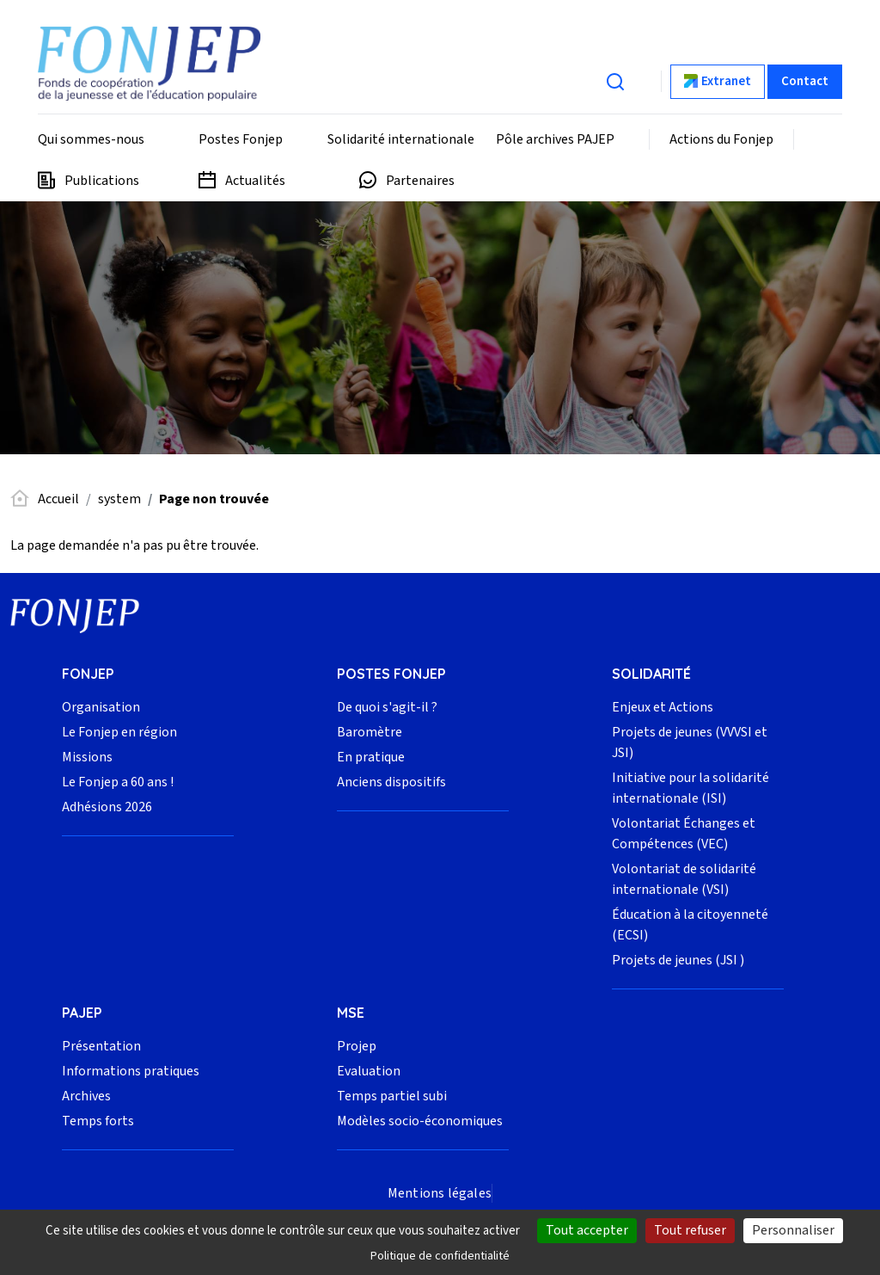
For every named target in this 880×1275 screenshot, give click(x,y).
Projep (356, 1046)
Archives (86, 1096)
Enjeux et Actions (662, 707)
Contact (804, 81)
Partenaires (420, 180)
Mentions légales (440, 1193)
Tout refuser (690, 1230)
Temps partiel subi (392, 1096)
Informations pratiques (130, 1071)
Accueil (58, 499)
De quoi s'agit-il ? (387, 707)
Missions (87, 757)
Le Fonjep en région (119, 732)
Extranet (726, 81)
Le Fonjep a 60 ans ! (118, 782)
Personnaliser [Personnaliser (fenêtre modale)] (793, 1230)
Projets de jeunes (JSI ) (678, 960)
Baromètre (369, 732)
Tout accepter (587, 1230)
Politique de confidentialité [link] (440, 1256)
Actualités (255, 180)
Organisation (101, 707)
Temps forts (98, 1121)
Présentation (101, 1046)
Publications (101, 180)
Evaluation (368, 1071)
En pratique (371, 757)
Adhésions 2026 (107, 807)
